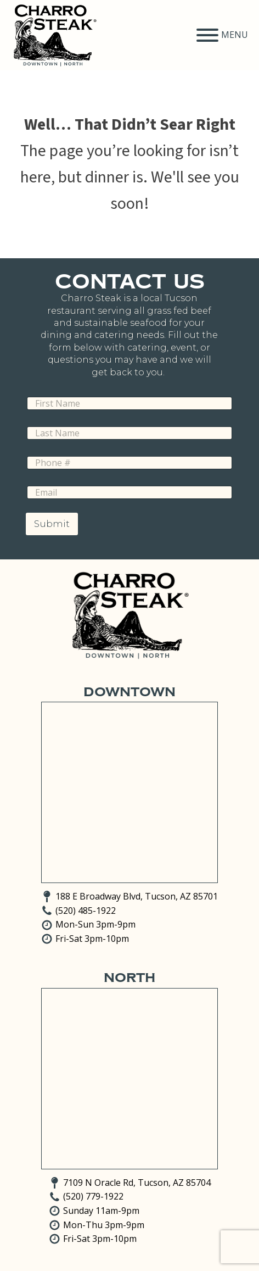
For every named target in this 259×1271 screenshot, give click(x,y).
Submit (52, 523)
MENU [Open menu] (222, 35)
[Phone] (129, 462)
